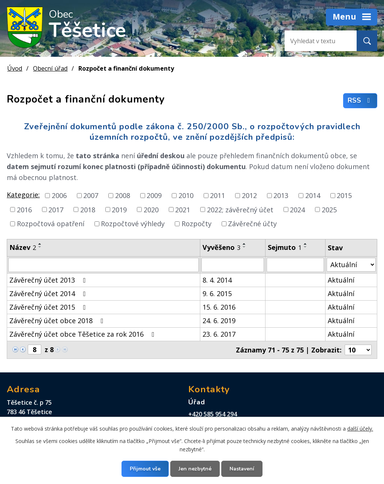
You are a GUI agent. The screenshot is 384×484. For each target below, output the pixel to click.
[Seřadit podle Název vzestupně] (40, 243)
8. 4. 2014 (217, 279)
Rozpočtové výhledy (133, 223)
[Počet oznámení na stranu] (358, 350)
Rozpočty (197, 223)
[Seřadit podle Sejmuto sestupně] (306, 246)
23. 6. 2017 (219, 334)
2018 (87, 209)
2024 (297, 209)
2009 (154, 195)
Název (22, 247)
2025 (329, 209)
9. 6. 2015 (217, 293)
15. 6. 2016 (219, 307)
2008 (122, 195)
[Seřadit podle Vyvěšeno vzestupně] (244, 243)
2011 (217, 195)
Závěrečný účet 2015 (49, 307)
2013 (280, 195)
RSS (360, 100)
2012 (249, 195)
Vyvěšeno (221, 247)
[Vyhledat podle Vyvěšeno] (232, 265)
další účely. (360, 428)
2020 (151, 209)
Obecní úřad (50, 68)
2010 (186, 195)
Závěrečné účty (252, 223)
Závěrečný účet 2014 (49, 293)
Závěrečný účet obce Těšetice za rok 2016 (83, 334)
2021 (182, 209)
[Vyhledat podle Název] (103, 265)
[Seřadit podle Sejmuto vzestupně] (306, 243)
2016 (24, 209)
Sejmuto (285, 247)
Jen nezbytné (195, 468)
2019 (119, 209)
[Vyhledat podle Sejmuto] (295, 265)
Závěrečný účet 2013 (49, 279)
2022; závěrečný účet (240, 209)
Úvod (14, 68)
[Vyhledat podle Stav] (351, 265)
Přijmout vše (145, 468)
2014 (312, 195)
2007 (90, 195)
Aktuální (341, 279)
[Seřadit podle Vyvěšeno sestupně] (244, 246)
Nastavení (242, 468)
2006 (59, 195)
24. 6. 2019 (219, 320)
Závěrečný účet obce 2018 (57, 320)
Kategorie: (23, 194)
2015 (344, 195)
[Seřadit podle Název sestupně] (40, 246)
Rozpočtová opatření (50, 223)
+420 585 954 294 (212, 414)
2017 (55, 209)
